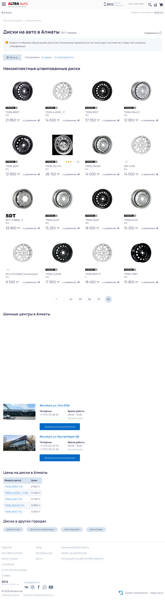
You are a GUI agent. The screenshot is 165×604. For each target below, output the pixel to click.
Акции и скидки (10, 558)
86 (89, 299)
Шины (39, 547)
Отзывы (6, 575)
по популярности (63, 57)
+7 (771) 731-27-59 (49, 449)
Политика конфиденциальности (38, 595)
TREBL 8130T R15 (13, 499)
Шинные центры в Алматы (75, 547)
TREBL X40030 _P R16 (16, 492)
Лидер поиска (156, 592)
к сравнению (31, 120)
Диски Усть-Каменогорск (42, 529)
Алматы (8, 12)
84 (71, 299)
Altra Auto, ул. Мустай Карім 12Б (59, 436)
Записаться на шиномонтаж (59, 426)
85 (80, 299)
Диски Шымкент (71, 529)
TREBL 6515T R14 (13, 511)
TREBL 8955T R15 (14, 486)
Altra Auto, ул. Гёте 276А (55, 405)
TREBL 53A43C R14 (15, 505)
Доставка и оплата (12, 552)
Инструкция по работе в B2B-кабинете (82, 558)
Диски (39, 558)
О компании (8, 564)
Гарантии (7, 547)
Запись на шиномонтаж (74, 552)
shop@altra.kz (32, 582)
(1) (78, 161)
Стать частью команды (14, 569)
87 (99, 299)
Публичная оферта (11, 595)
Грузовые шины (44, 552)
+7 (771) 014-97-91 (49, 445)
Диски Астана (13, 529)
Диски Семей (96, 529)
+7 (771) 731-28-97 (49, 414)
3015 (110, 4)
